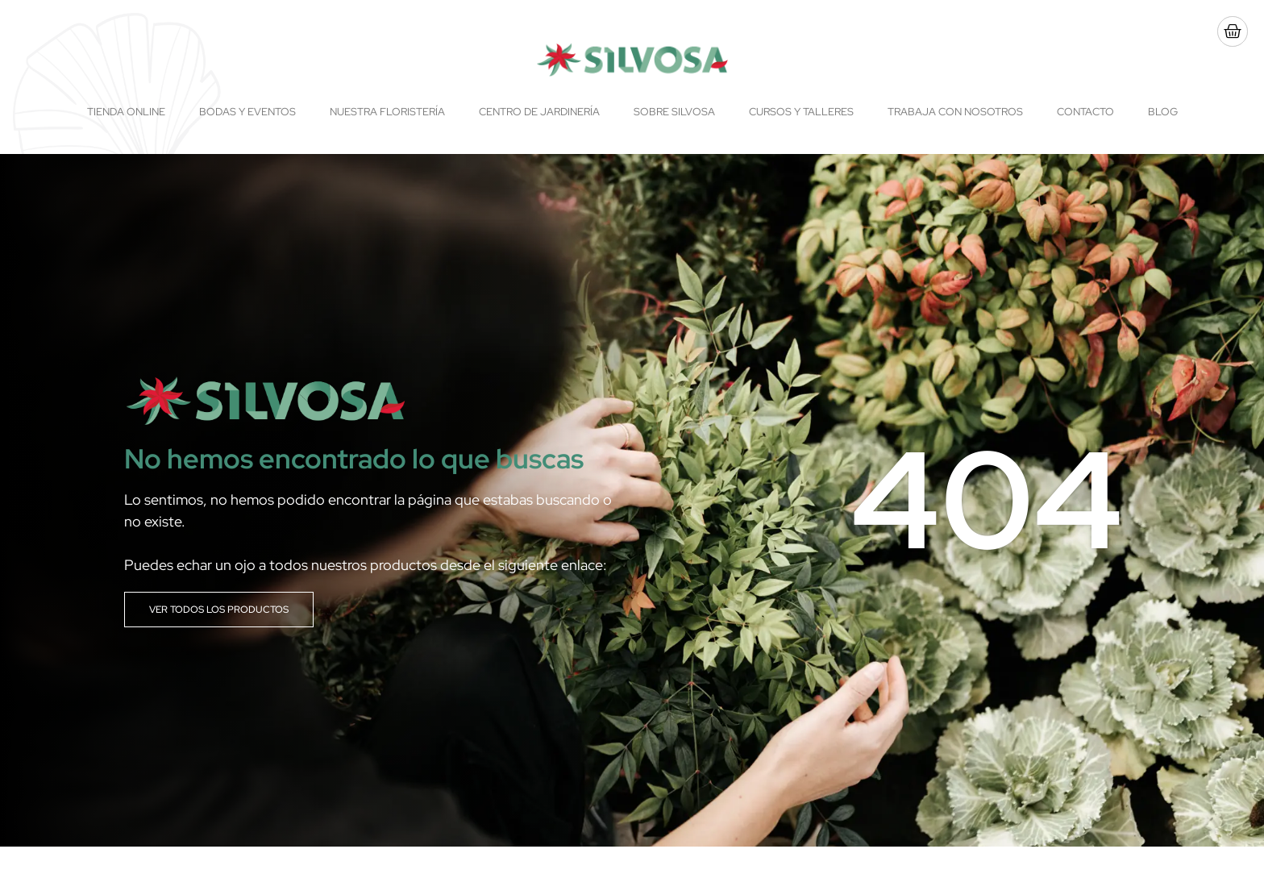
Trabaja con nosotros (955, 112)
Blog (1163, 112)
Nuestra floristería (387, 112)
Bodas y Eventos (247, 112)
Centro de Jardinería (539, 112)
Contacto (1085, 112)
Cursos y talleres (801, 112)
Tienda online (126, 112)
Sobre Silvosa (674, 112)
